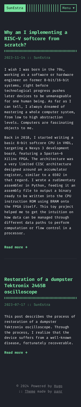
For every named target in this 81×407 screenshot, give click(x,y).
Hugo (58, 386)
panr (58, 391)
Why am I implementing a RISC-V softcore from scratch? (35, 38)
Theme (30, 391)
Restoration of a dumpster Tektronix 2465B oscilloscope (38, 285)
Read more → (15, 247)
